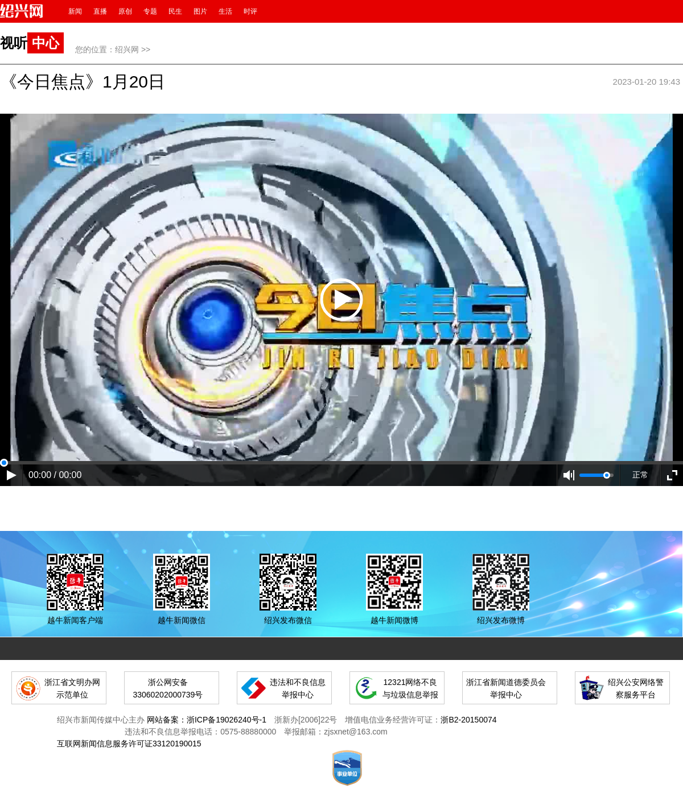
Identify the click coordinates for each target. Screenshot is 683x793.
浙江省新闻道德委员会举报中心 (506, 688)
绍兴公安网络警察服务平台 (636, 688)
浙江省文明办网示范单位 (72, 688)
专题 (150, 11)
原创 (125, 11)
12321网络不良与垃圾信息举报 (410, 688)
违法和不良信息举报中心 (298, 688)
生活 (225, 11)
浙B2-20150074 (468, 720)
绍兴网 (127, 49)
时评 (250, 11)
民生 (175, 11)
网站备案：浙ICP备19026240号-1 (206, 720)
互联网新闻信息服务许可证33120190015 (129, 744)
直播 (100, 11)
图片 (200, 11)
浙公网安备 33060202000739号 (168, 688)
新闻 (75, 11)
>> (145, 49)
